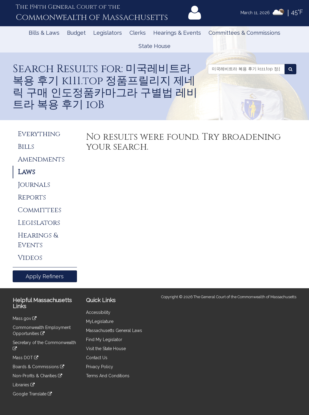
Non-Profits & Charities (37, 375)
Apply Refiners (45, 276)
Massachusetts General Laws (114, 330)
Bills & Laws (44, 33)
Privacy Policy (99, 366)
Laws (26, 172)
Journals (34, 184)
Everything (39, 134)
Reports (32, 197)
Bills (26, 146)
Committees (39, 210)
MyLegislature (99, 321)
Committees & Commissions (244, 33)
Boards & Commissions (38, 366)
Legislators (107, 33)
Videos (30, 257)
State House (154, 46)
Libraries (24, 384)
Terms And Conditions (107, 375)
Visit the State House (106, 348)
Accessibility (98, 312)
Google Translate (32, 393)
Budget (76, 33)
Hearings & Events (177, 33)
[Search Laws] (290, 69)
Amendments (41, 159)
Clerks (137, 33)
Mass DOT (25, 357)
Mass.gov (25, 318)
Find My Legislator (104, 339)
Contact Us (96, 357)
